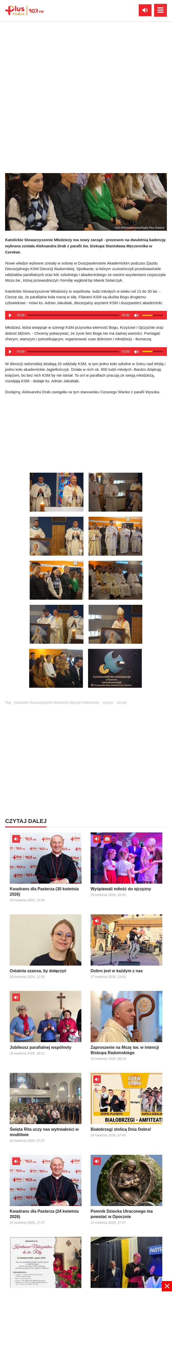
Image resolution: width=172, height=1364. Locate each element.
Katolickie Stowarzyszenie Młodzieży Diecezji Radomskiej (56, 702)
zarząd (121, 702)
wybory (108, 702)
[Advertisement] (86, 432)
